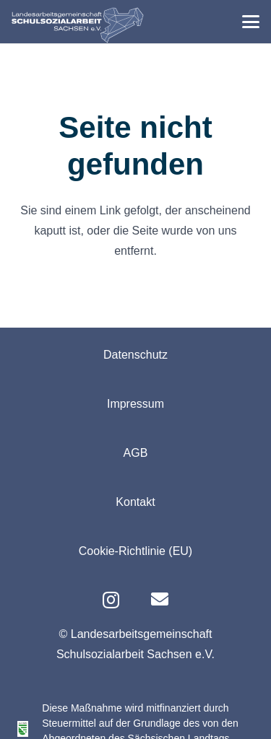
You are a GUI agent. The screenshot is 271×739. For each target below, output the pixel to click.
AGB (136, 453)
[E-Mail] (159, 599)
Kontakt (135, 502)
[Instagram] (111, 599)
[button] (251, 21)
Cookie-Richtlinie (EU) (135, 551)
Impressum (135, 404)
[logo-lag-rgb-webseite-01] (78, 25)
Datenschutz (135, 355)
